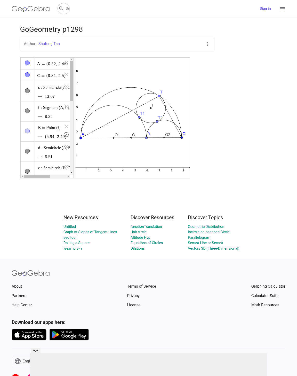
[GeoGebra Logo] (31, 9)
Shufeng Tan (49, 43)
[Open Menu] (282, 9)
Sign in (265, 8)
